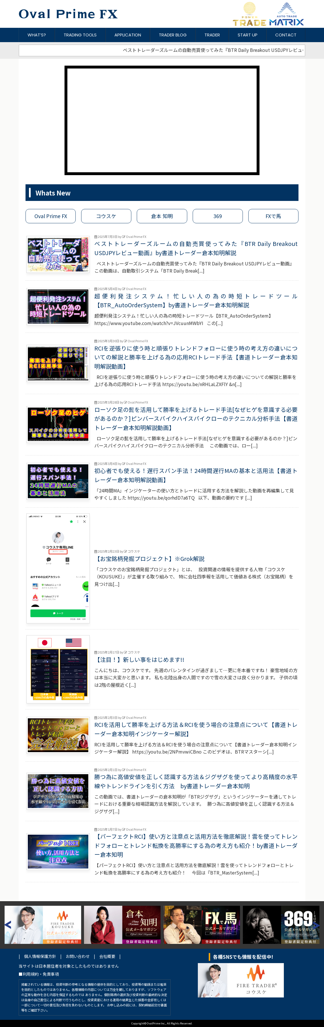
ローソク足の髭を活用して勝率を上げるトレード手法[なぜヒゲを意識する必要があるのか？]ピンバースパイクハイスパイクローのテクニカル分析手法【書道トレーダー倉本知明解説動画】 (196, 418)
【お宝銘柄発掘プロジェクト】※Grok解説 (149, 558)
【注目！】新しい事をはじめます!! (139, 659)
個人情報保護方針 (40, 956)
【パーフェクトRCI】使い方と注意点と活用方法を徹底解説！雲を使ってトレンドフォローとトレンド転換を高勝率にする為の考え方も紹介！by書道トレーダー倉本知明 (196, 845)
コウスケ (106, 216)
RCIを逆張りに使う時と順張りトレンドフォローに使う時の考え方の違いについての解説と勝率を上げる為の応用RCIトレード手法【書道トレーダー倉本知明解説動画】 (196, 357)
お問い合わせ (78, 956)
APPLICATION (127, 35)
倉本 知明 (162, 216)
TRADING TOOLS (80, 35)
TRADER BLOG (173, 35)
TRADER (212, 35)
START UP (247, 35)
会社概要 (107, 956)
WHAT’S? (37, 35)
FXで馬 (273, 216)
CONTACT (285, 35)
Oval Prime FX (50, 216)
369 (217, 216)
